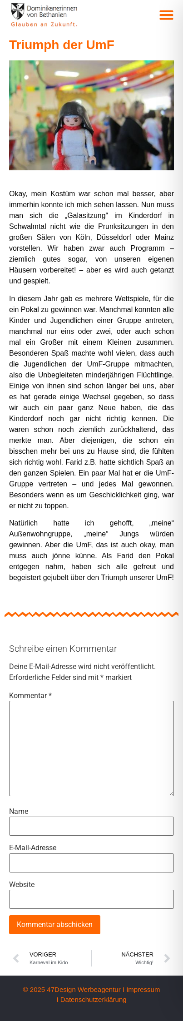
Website (22, 884)
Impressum (143, 989)
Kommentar (30, 695)
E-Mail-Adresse (32, 848)
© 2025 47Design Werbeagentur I (73, 989)
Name (18, 811)
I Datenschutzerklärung (91, 999)
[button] (166, 15)
